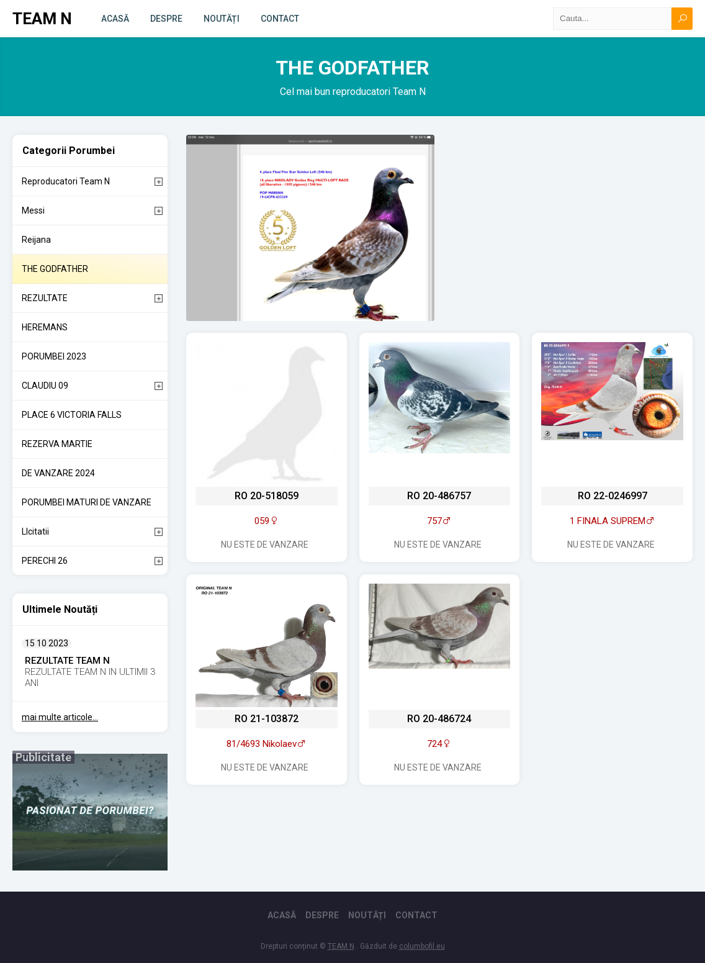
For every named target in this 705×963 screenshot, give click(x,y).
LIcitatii (35, 531)
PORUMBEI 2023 (54, 356)
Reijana (36, 240)
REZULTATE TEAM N (67, 660)
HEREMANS (45, 327)
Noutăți (222, 19)
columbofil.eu (422, 946)
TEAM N (42, 18)
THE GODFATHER (55, 269)
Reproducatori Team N (66, 181)
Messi (33, 210)
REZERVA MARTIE (57, 444)
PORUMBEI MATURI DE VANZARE (86, 502)
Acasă (115, 19)
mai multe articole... (60, 717)
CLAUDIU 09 (45, 386)
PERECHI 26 (45, 561)
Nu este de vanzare (264, 544)
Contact (280, 19)
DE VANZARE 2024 (58, 473)
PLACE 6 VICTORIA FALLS (72, 415)
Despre (166, 19)
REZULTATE (45, 298)
